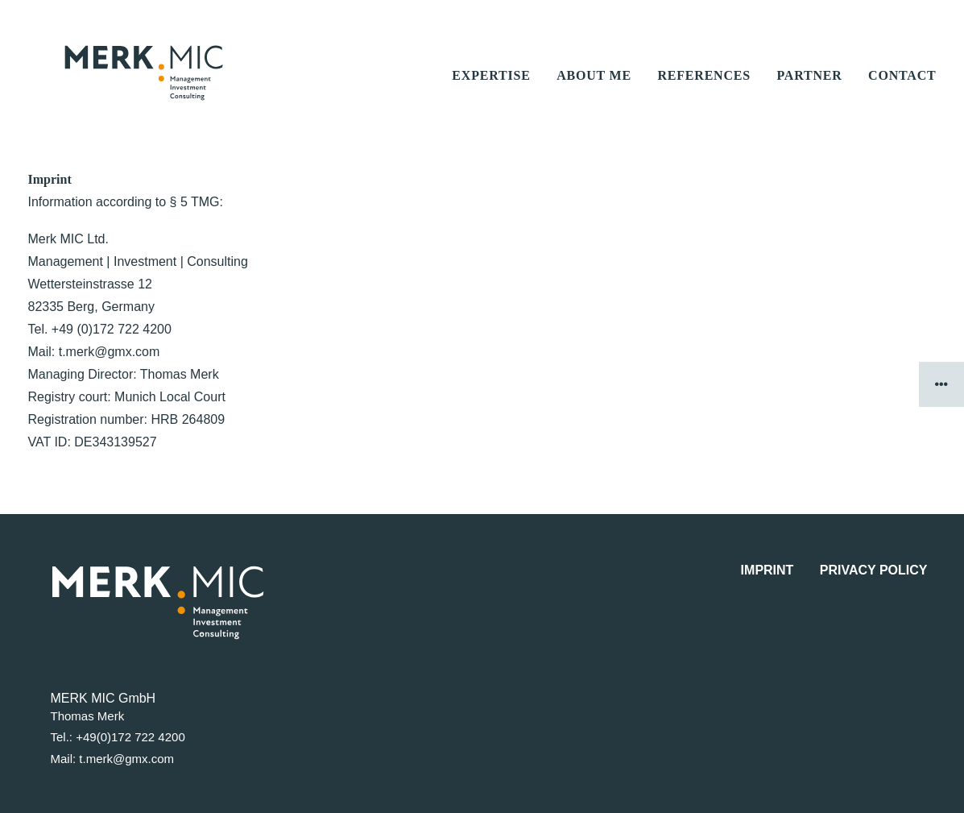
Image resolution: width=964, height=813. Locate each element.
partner (809, 91)
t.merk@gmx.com (126, 758)
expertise (491, 91)
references (704, 91)
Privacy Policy (874, 570)
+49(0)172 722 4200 (130, 738)
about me (593, 91)
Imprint (767, 570)
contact (902, 91)
